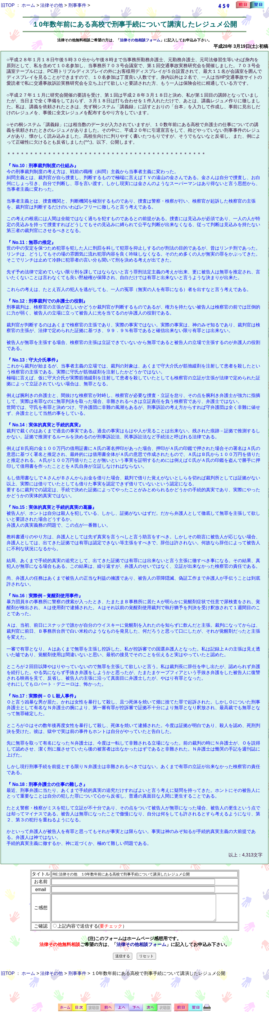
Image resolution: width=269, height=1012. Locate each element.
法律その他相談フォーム (140, 40)
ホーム (28, 5)
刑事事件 (77, 5)
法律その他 (51, 5)
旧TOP (7, 5)
